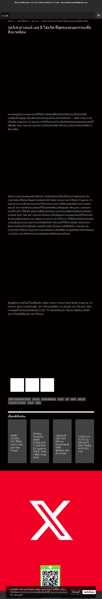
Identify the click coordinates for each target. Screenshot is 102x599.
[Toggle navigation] (99, 15)
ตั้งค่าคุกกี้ (76, 592)
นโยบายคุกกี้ (18, 595)
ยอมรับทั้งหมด (89, 592)
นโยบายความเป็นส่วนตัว (59, 592)
